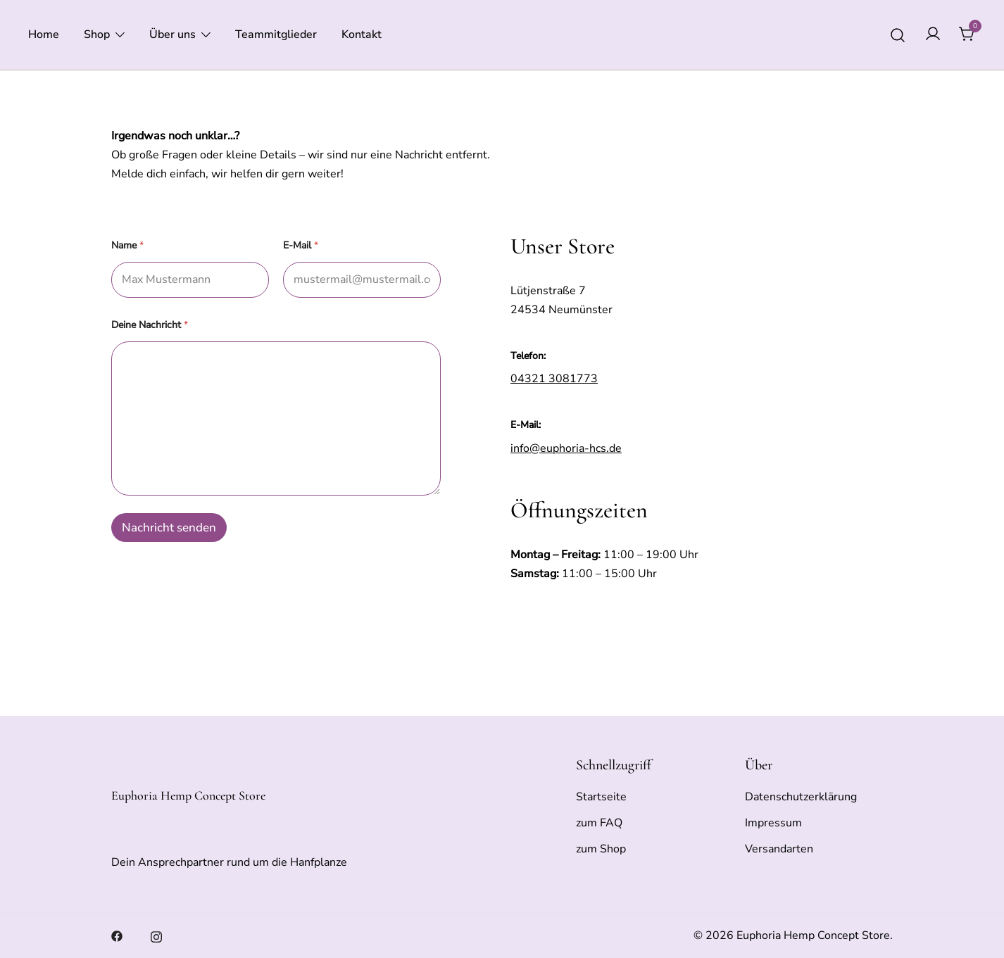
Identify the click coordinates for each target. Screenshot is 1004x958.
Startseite (601, 797)
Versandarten (779, 849)
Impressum (773, 823)
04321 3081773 (554, 378)
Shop (97, 34)
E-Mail (300, 245)
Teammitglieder (276, 34)
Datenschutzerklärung (801, 797)
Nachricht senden (169, 527)
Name (127, 245)
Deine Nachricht (149, 325)
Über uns (172, 34)
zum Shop (601, 849)
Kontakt (361, 34)
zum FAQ (599, 823)
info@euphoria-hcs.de (566, 448)
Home (43, 34)
